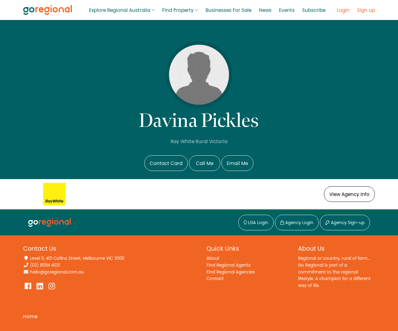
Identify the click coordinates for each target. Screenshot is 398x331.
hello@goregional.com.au (57, 272)
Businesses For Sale (228, 10)
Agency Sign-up (345, 223)
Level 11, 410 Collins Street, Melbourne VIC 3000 (77, 258)
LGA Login (256, 223)
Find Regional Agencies (230, 272)
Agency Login (296, 223)
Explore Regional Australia (119, 10)
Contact (215, 278)
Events (287, 10)
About (212, 258)
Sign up (366, 10)
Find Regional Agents (228, 265)
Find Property (178, 10)
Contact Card (166, 163)
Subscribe (314, 10)
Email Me (237, 163)
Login (343, 10)
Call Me (204, 163)
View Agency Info (349, 194)
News (265, 10)
